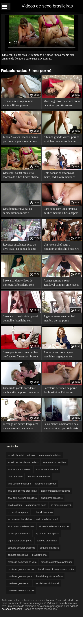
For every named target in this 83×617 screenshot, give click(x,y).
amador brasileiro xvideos (21, 455)
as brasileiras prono (18, 512)
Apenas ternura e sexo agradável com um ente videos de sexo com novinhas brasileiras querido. (61, 283)
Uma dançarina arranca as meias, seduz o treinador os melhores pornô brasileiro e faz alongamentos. (62, 175)
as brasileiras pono (36, 505)
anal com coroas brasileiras (22, 490)
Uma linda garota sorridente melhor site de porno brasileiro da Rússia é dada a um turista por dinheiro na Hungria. (21, 390)
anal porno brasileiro (52, 498)
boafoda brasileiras (47, 540)
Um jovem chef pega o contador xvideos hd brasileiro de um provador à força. (61, 247)
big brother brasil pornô (20, 540)
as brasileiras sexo (43, 512)
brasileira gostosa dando (21, 569)
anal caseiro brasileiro (19, 483)
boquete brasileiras (18, 554)
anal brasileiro (15, 476)
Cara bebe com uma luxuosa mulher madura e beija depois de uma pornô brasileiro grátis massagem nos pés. (61, 211)
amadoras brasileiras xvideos (23, 462)
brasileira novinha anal (47, 583)
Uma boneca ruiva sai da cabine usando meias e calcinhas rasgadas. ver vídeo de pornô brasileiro (20, 211)
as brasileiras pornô (61, 505)
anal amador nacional (47, 469)
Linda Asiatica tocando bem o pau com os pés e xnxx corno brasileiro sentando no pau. (20, 139)
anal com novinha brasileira (22, 498)
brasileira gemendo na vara (22, 562)
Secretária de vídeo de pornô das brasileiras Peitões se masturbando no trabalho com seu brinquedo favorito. (61, 390)
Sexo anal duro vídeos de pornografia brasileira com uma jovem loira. (18, 283)
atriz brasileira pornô (47, 519)
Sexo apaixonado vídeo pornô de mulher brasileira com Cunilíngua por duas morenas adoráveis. (20, 319)
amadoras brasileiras (50, 455)
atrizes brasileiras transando (54, 526)
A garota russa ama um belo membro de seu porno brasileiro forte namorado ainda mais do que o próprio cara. (60, 319)
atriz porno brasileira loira (21, 526)
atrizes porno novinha (19, 533)
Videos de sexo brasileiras (47, 5)
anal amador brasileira (55, 462)
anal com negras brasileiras (55, 490)
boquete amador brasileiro (21, 547)
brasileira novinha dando (21, 590)
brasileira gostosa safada (49, 576)
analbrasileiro (15, 505)
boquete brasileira (49, 547)
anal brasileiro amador (39, 476)
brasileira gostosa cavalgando (57, 562)
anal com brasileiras (45, 483)
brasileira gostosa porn (20, 576)
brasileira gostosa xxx (19, 583)
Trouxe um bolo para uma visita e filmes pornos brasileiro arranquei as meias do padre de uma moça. (19, 103)
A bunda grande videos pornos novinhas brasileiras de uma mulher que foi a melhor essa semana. (61, 139)
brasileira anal (39, 554)
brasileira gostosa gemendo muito (56, 569)
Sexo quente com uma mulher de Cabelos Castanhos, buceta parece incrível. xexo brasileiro (21, 355)
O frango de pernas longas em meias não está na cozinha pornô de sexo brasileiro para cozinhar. (20, 426)
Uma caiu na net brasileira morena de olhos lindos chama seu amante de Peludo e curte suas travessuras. (21, 175)
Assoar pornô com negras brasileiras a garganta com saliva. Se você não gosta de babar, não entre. (60, 355)
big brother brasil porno (47, 533)
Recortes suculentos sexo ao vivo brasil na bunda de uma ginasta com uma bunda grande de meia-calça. (21, 247)
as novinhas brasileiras (20, 519)
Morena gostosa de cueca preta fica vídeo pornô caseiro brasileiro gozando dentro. (62, 103)
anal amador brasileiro (19, 469)
